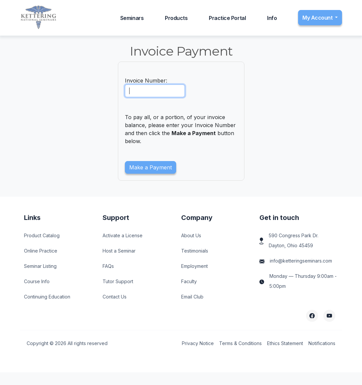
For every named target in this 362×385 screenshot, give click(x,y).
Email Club (192, 296)
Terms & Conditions (240, 343)
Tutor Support (118, 281)
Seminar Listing (40, 266)
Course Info (37, 281)
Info (272, 18)
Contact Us (115, 296)
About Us (191, 235)
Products (176, 18)
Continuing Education (47, 296)
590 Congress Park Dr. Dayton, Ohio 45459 (293, 240)
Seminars (132, 18)
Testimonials (194, 251)
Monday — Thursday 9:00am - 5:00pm (303, 281)
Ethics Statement (285, 343)
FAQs (108, 266)
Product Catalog (42, 235)
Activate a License (123, 235)
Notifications (321, 343)
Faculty (189, 281)
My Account (318, 17)
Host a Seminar (119, 251)
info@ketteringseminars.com (301, 261)
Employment (194, 266)
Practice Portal (227, 18)
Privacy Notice (198, 343)
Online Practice (40, 251)
